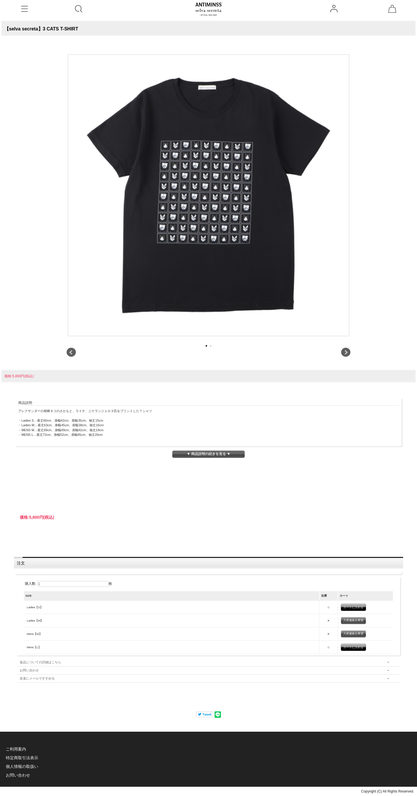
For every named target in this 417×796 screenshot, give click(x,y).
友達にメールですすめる (37, 678)
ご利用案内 (16, 749)
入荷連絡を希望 (353, 620)
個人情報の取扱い (22, 766)
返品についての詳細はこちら (40, 662)
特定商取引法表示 (22, 757)
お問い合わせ (29, 670)
